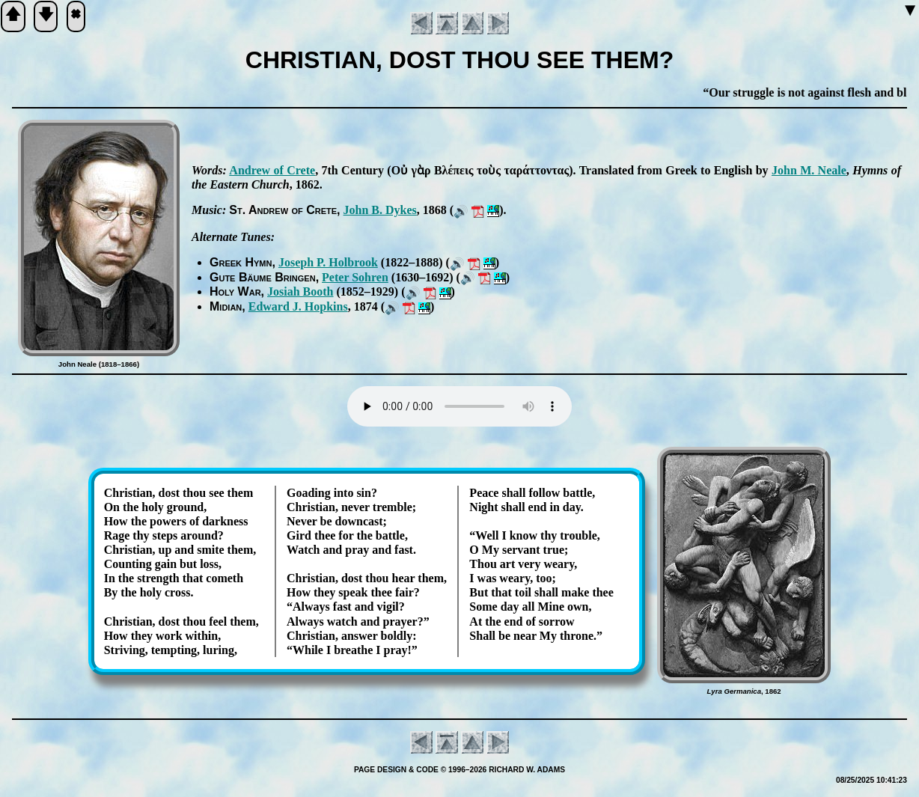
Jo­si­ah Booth (300, 291)
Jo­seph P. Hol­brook (328, 262)
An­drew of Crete (272, 170)
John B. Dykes (380, 210)
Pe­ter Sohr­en (355, 277)
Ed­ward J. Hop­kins (298, 306)
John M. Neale (809, 170)
